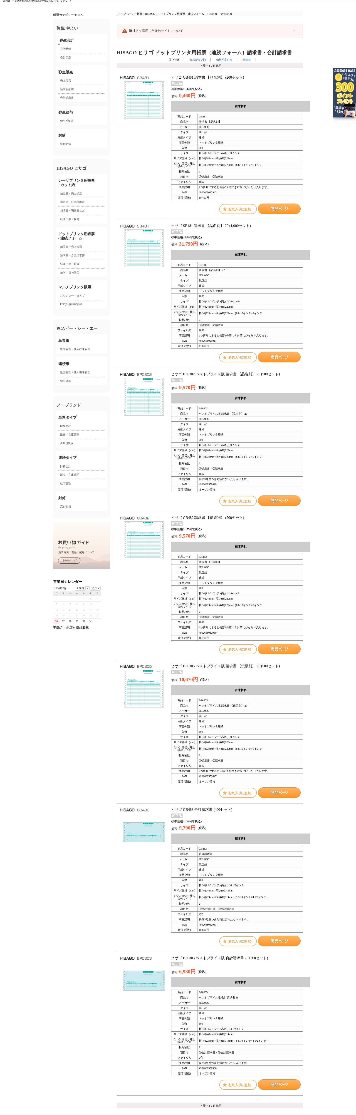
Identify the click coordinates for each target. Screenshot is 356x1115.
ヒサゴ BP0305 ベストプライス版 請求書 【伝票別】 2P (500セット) (225, 666)
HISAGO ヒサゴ (71, 168)
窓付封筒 (65, 144)
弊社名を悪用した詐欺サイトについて (156, 30)
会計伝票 (65, 57)
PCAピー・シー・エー (77, 328)
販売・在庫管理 (69, 434)
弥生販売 (65, 72)
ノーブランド (69, 405)
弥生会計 (66, 40)
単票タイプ (67, 417)
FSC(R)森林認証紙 (71, 304)
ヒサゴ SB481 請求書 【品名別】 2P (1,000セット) (211, 226)
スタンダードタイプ (72, 295)
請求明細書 (67, 89)
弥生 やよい (67, 28)
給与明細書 (67, 120)
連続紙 (63, 364)
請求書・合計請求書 (72, 202)
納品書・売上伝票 (71, 193)
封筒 (62, 135)
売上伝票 (65, 80)
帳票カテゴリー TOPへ (68, 15)
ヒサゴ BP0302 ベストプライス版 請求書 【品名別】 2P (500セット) (225, 374)
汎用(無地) (66, 443)
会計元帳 (65, 48)
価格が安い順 (198, 59)
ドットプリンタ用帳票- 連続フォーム (76, 236)
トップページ (126, 13)
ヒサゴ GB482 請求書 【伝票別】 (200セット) (207, 518)
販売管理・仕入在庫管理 (75, 349)
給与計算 (65, 381)
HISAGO (150, 13)
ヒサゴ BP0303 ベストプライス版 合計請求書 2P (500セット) (219, 958)
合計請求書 (67, 97)
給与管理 (65, 483)
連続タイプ (67, 458)
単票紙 (63, 341)
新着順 (246, 59)
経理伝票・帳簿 (69, 219)
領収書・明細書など (72, 210)
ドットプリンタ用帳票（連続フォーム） (182, 13)
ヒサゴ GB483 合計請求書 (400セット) (201, 809)
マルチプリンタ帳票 (74, 287)
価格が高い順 (224, 59)
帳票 (139, 13)
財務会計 (65, 426)
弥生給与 (65, 112)
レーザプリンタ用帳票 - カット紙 (76, 183)
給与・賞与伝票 (69, 272)
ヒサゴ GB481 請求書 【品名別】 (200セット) (207, 77)
